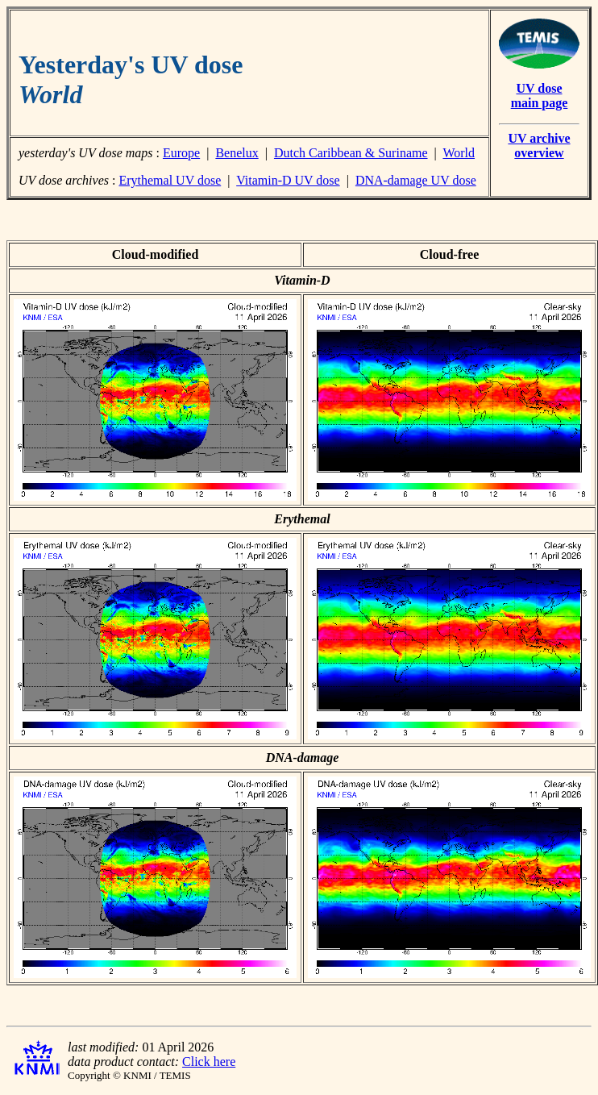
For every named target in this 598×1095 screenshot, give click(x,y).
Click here (208, 1061)
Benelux (236, 153)
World (458, 153)
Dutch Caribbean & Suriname (351, 153)
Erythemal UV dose (169, 180)
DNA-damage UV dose (415, 180)
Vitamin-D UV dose (288, 180)
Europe (181, 153)
